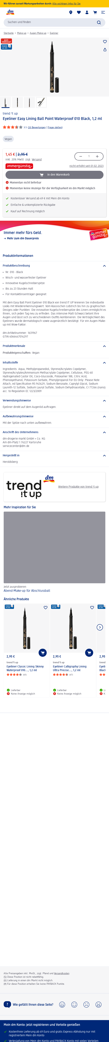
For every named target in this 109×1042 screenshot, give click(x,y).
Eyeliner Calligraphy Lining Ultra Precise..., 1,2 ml (70, 668)
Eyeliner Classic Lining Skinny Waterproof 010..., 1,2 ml (25, 668)
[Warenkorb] (95, 12)
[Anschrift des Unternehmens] (54, 432)
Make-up (21, 33)
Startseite (9, 33)
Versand (37, 159)
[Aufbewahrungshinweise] (54, 416)
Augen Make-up (38, 33)
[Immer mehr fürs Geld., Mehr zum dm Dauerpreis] (54, 235)
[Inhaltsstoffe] (54, 362)
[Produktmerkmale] (54, 346)
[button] (103, 12)
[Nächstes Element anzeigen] (100, 627)
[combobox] (54, 22)
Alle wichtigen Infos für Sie (66, 3)
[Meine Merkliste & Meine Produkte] (79, 12)
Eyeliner (54, 33)
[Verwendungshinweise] (54, 400)
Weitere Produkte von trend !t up (52, 487)
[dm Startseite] (10, 12)
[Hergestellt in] (54, 455)
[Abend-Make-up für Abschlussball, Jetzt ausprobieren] (54, 553)
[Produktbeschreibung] (54, 265)
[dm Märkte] (71, 12)
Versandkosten (61, 973)
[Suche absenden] (99, 22)
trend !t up (10, 113)
